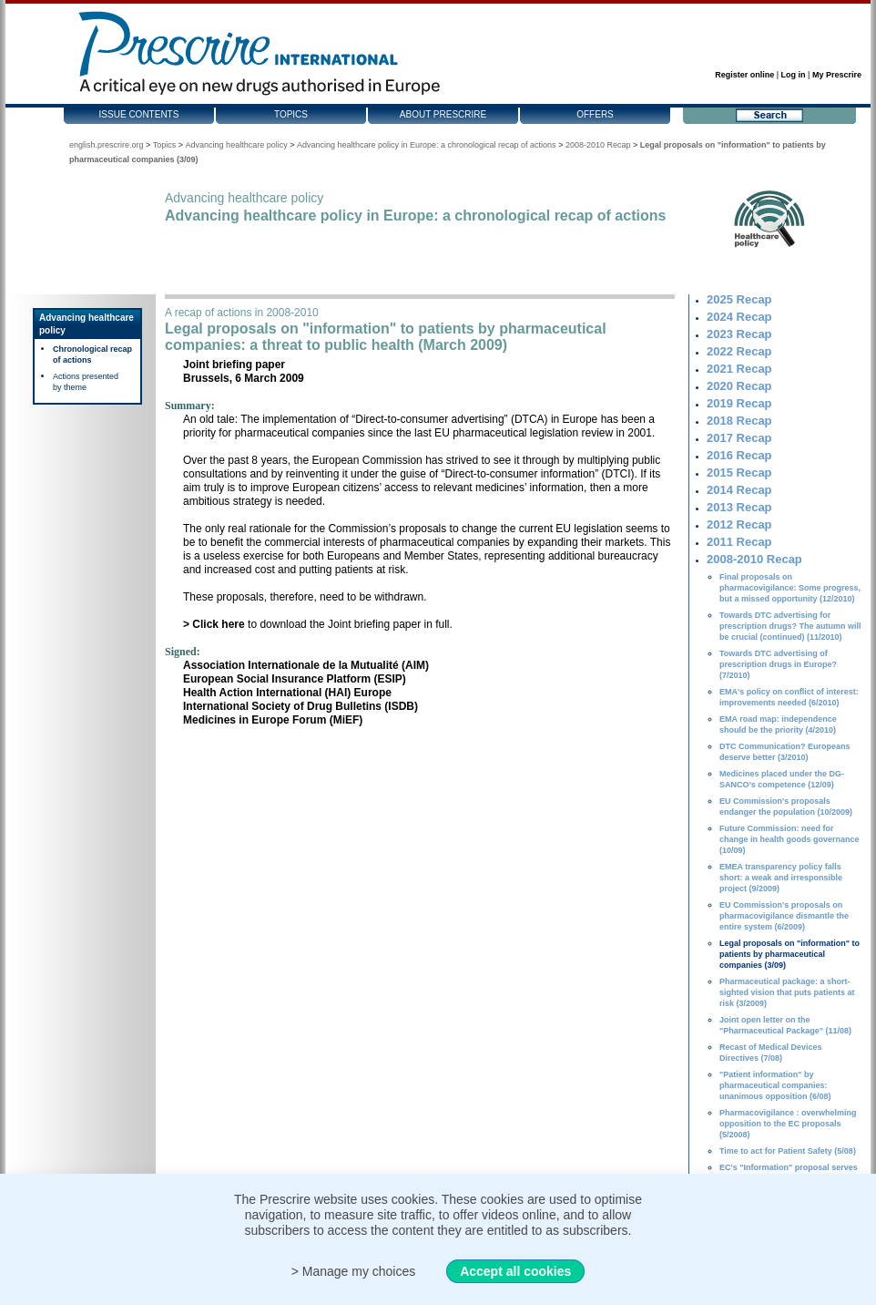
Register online (744, 74)
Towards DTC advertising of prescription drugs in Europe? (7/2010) (778, 664)
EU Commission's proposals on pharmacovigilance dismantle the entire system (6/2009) (784, 915)
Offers (595, 114)
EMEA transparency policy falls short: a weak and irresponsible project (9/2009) (780, 877)
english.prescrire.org (106, 144)
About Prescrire (443, 114)
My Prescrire (836, 74)
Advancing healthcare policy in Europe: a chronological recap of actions (426, 144)
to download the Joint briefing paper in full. (318, 624)
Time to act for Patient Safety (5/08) (787, 1151)
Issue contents (139, 114)
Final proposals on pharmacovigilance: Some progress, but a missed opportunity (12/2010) (790, 587)
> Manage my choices (353, 1271)
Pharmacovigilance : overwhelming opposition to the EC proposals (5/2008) (788, 1123)
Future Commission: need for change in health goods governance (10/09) (789, 839)
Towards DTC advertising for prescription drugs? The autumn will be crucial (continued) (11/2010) (790, 626)
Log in (793, 74)
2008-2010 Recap (598, 144)
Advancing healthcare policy (237, 144)
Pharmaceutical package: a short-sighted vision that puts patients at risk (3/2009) (787, 992)
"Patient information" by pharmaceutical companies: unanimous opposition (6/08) (775, 1085)
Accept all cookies (515, 1271)
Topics (291, 114)
